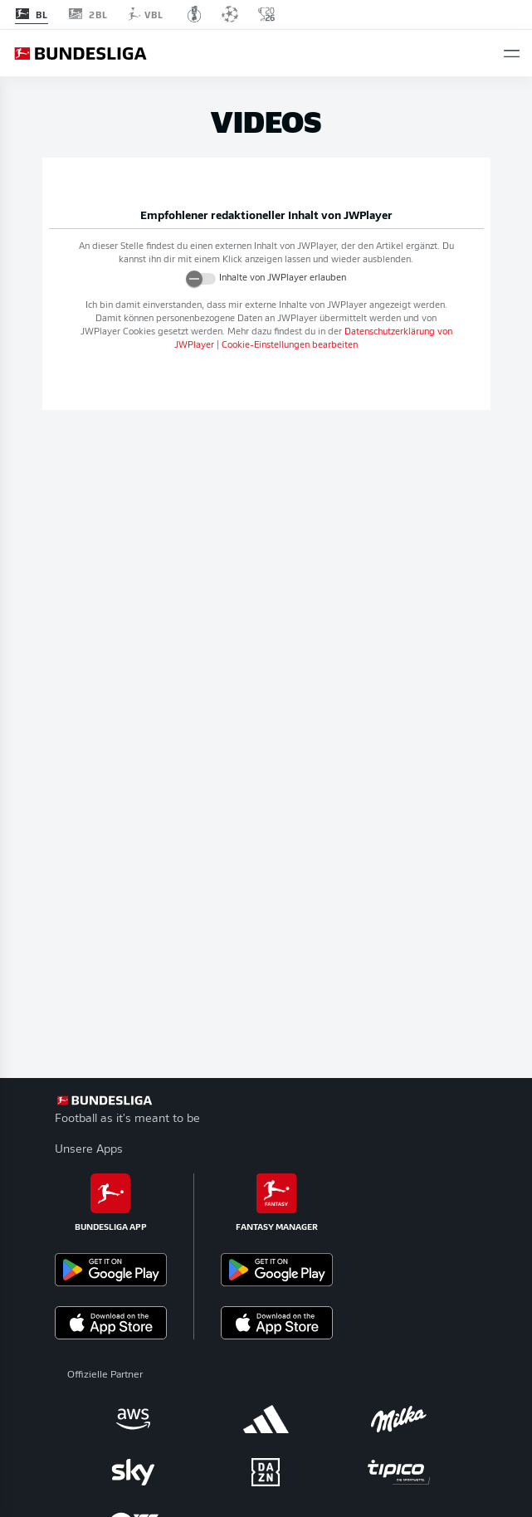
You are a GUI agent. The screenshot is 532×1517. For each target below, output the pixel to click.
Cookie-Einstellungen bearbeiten (290, 345)
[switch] (201, 279)
